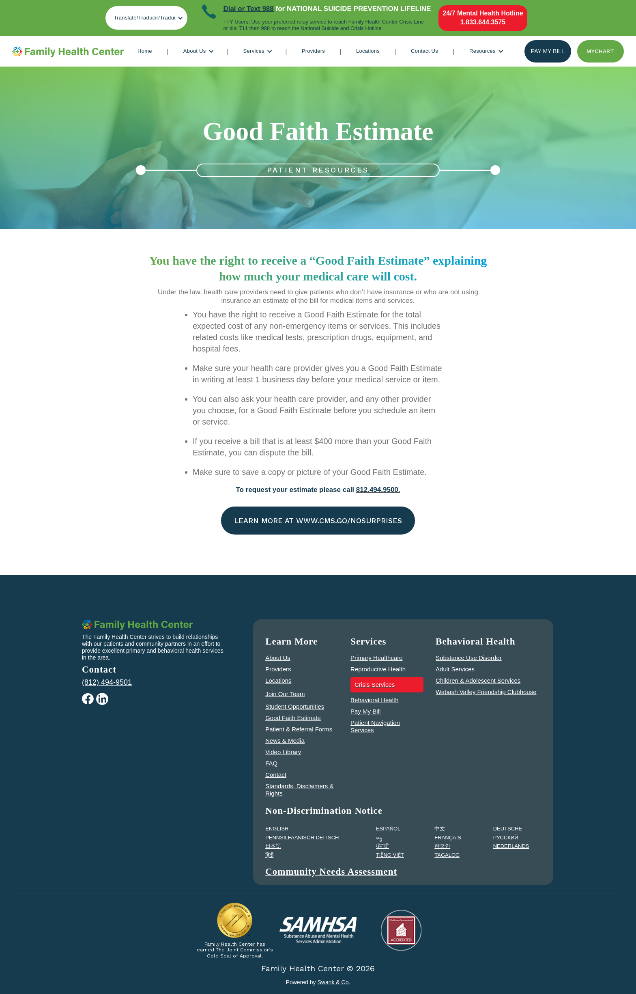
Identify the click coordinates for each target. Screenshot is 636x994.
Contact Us (424, 51)
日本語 (273, 846)
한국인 (442, 846)
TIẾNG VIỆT (390, 855)
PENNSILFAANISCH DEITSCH (302, 837)
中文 (439, 829)
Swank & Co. (333, 982)
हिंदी (269, 855)
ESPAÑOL (388, 829)
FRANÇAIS (447, 837)
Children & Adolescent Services (478, 680)
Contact (275, 774)
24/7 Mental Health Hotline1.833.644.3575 (483, 18)
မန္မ (379, 837)
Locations (368, 51)
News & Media (285, 740)
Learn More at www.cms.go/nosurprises (318, 520)
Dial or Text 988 (248, 9)
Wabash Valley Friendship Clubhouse (486, 691)
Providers (313, 51)
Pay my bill (548, 51)
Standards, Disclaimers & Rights (299, 790)
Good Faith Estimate (293, 717)
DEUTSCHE (507, 829)
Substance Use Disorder (469, 657)
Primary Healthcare (376, 657)
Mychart (600, 51)
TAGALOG (447, 855)
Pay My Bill (365, 711)
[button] (146, 18)
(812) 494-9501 (107, 682)
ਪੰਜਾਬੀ (382, 846)
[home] (68, 51)
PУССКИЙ (505, 837)
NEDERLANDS (511, 846)
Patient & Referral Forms (298, 729)
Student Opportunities (294, 706)
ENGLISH (276, 829)
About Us (277, 657)
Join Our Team (285, 693)
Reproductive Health (378, 669)
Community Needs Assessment (331, 872)
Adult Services (455, 669)
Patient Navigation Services (375, 726)
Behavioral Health (374, 699)
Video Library (283, 751)
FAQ (271, 763)
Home (145, 51)
